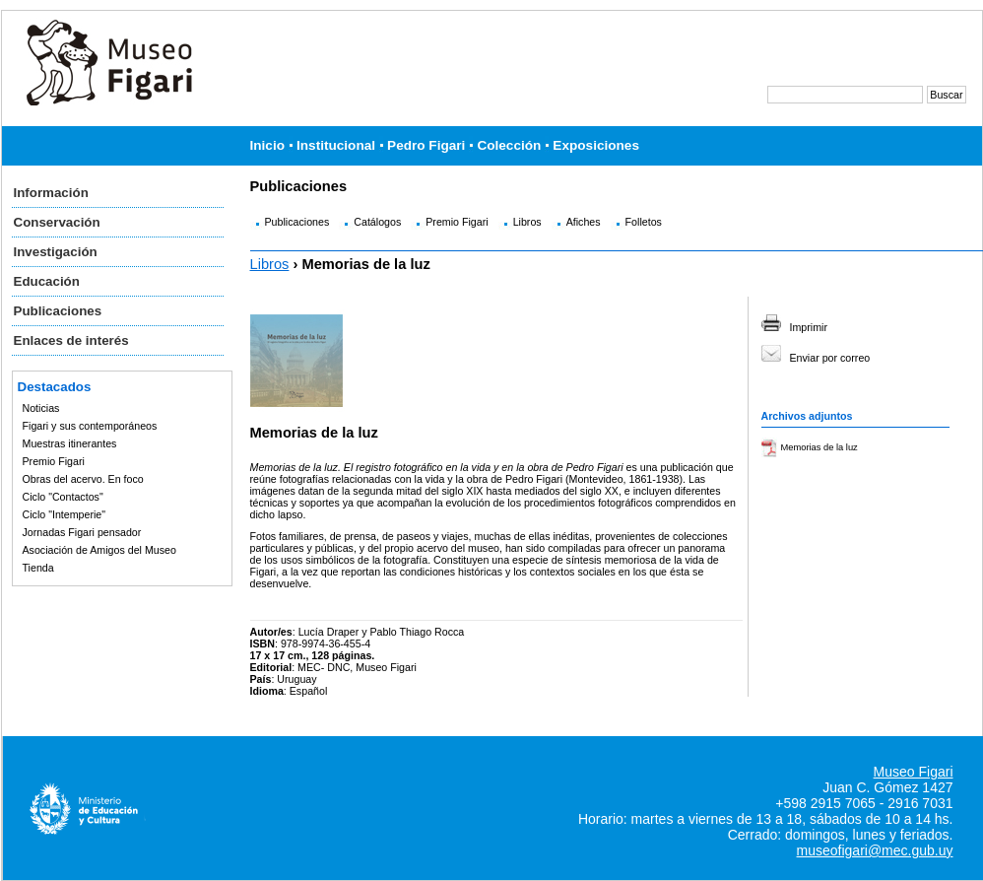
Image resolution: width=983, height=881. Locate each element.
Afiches (583, 222)
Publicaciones (58, 311)
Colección (509, 145)
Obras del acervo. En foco (83, 479)
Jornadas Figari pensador (82, 532)
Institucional (335, 145)
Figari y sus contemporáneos (90, 426)
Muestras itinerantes (70, 443)
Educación (47, 281)
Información (51, 192)
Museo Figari (913, 771)
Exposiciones (596, 145)
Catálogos (377, 222)
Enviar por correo (830, 358)
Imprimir (808, 327)
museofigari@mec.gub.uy (875, 850)
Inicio (268, 145)
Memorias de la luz (819, 447)
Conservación (57, 222)
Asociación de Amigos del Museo (99, 550)
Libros (527, 222)
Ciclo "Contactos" (63, 497)
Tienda (38, 568)
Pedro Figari (426, 145)
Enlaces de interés (71, 340)
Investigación (56, 251)
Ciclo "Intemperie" (64, 514)
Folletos (643, 222)
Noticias (41, 408)
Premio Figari (54, 461)
